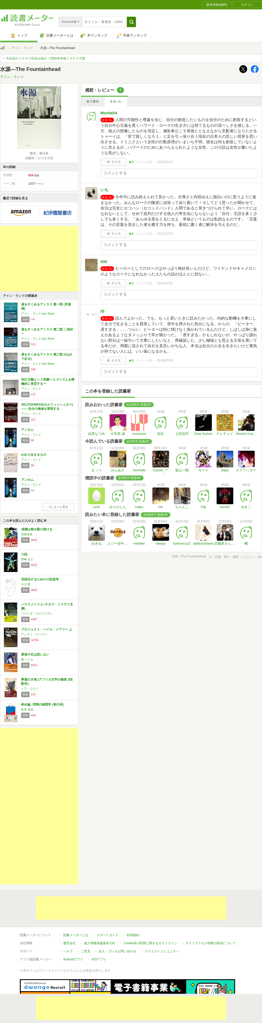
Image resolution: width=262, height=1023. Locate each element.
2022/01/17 (165, 162)
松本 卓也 (27, 709)
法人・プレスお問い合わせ (117, 951)
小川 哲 (26, 584)
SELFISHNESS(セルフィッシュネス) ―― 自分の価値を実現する (47, 407)
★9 (131, 360)
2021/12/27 (165, 233)
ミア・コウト (29, 688)
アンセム (27, 429)
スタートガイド (107, 935)
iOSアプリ (99, 959)
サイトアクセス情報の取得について (211, 943)
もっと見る (58, 507)
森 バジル (27, 659)
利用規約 (133, 935)
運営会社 (69, 943)
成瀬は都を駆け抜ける (36, 529)
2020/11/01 (165, 283)
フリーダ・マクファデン (37, 613)
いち (104, 190)
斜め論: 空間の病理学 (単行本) (42, 704)
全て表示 (92, 101)
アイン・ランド (22, 48)
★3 (131, 162)
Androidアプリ (73, 959)
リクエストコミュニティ (162, 951)
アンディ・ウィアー (34, 634)
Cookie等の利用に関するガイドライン (150, 943)
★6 (131, 234)
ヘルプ (68, 951)
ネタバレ (116, 101)
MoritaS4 (108, 113)
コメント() (144, 162)
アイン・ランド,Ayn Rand (37, 313)
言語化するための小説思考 (40, 579)
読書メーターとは (75, 935)
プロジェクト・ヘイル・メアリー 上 (46, 629)
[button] (131, 22)
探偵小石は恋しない (35, 654)
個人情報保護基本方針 (99, 943)
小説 (24, 554)
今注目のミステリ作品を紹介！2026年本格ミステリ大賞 (45, 58)
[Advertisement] (39, 258)
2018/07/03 (165, 360)
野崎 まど (27, 559)
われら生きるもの (33, 454)
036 (103, 261)
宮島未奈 (27, 534)
